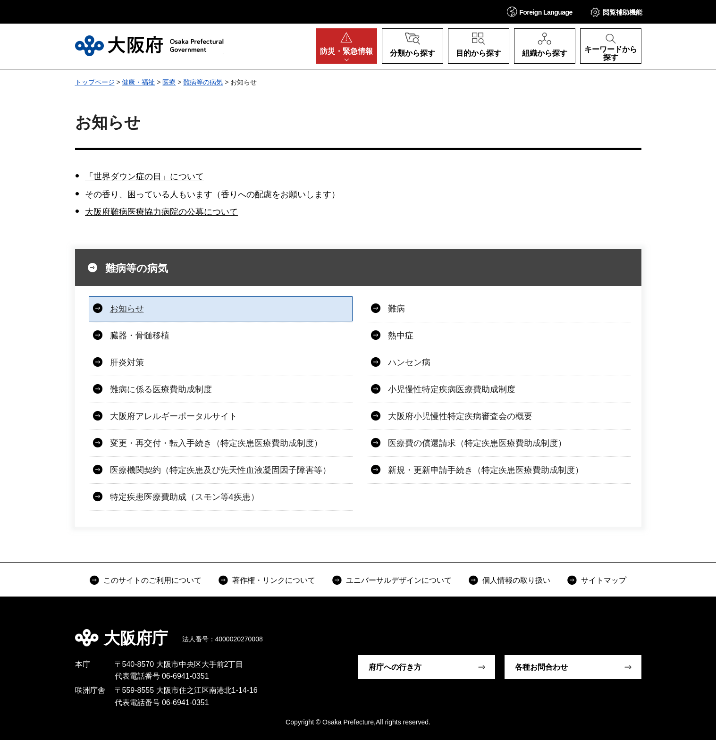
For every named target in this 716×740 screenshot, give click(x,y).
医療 (169, 82)
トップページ (95, 82)
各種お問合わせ (541, 667)
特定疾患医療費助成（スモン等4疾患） (184, 497)
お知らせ (127, 308)
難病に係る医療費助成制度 (161, 389)
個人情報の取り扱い (516, 580)
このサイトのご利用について (152, 580)
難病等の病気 (203, 82)
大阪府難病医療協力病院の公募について (161, 212)
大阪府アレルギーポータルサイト (173, 416)
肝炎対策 (127, 362)
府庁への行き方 (395, 667)
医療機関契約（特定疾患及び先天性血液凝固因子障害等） (220, 470)
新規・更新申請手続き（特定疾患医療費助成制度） (485, 470)
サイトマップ (603, 580)
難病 (396, 308)
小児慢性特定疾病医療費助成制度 (451, 389)
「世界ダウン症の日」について (144, 176)
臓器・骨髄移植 (139, 335)
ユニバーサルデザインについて (399, 580)
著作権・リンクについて (273, 580)
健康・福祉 (138, 82)
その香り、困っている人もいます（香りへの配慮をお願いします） (212, 194)
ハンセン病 (409, 362)
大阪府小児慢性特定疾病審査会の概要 (460, 416)
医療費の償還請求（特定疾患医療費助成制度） (477, 443)
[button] (540, 11)
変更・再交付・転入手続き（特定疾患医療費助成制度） (216, 443)
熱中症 (400, 335)
